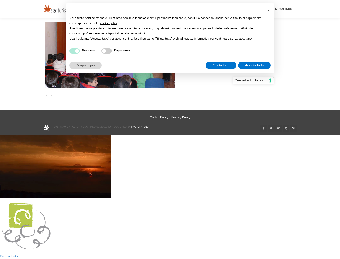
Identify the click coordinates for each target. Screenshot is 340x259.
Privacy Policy (180, 117)
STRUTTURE (283, 8)
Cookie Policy (159, 117)
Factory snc (140, 126)
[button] (268, 10)
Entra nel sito (9, 256)
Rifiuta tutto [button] (221, 65)
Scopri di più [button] (85, 65)
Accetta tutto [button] (254, 65)
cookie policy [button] (108, 23)
